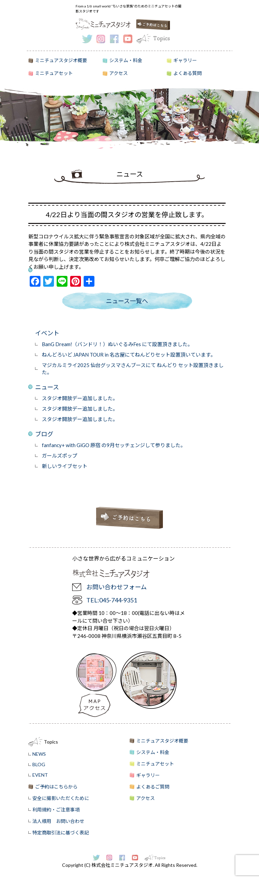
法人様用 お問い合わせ (58, 821)
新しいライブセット (64, 466)
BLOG (38, 764)
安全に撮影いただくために (60, 798)
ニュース (47, 387)
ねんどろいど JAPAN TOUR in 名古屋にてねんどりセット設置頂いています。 (128, 355)
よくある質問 (187, 73)
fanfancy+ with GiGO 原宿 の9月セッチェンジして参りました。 (113, 445)
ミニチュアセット (54, 73)
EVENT (40, 775)
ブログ (44, 434)
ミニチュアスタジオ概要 (61, 60)
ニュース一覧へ (127, 301)
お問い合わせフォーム (116, 587)
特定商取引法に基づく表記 (60, 832)
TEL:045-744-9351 (111, 600)
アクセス (118, 73)
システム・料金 (125, 60)
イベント (47, 333)
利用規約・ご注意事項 (56, 809)
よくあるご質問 (152, 787)
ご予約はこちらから (56, 787)
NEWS (39, 754)
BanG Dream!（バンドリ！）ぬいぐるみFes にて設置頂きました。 (117, 344)
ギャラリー (185, 60)
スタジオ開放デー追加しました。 (80, 398)
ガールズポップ (59, 455)
